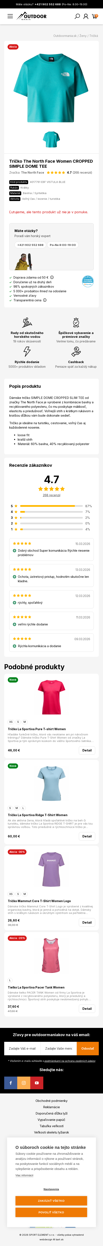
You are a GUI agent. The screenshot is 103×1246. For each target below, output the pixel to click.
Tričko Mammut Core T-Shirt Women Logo (39, 901)
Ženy (83, 36)
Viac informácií (24, 1175)
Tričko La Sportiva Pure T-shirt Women (37, 729)
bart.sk (59, 1239)
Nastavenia (51, 1189)
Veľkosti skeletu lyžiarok (51, 1132)
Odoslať (87, 1048)
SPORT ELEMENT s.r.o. (42, 1234)
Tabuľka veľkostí (51, 1126)
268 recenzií (51, 495)
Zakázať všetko (51, 1200)
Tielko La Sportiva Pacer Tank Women (36, 987)
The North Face (32, 172)
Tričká (93, 36)
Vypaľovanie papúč (51, 1120)
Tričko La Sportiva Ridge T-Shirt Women (37, 815)
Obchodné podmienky (51, 1101)
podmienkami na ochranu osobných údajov (69, 1060)
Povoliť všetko (51, 1212)
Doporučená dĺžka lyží (51, 1113)
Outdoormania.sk (65, 36)
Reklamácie (51, 1107)
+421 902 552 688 (30, 245)
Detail (87, 750)
